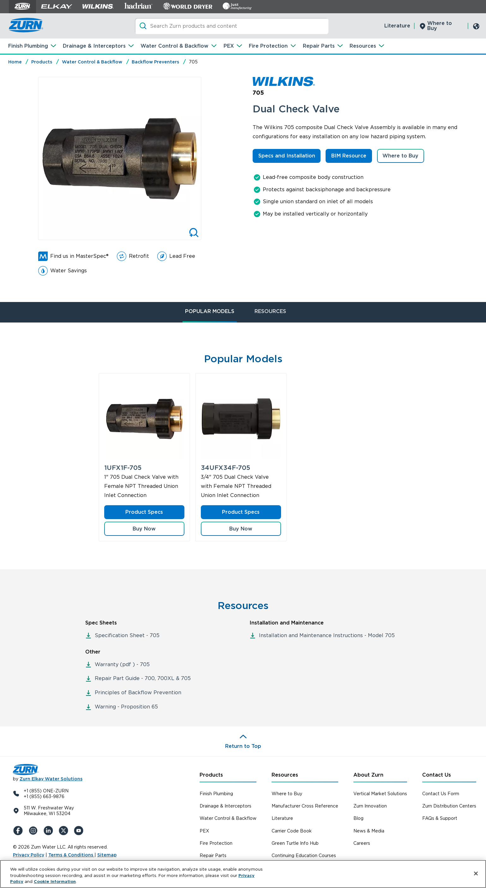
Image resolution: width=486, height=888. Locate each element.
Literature (397, 26)
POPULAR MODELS (209, 311)
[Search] (232, 26)
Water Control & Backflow (174, 46)
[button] (144, 529)
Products (41, 61)
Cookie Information (55, 881)
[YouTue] (80, 830)
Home (15, 61)
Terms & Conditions (71, 854)
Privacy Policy (28, 854)
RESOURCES (270, 311)
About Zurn (368, 775)
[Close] (476, 873)
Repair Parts (319, 46)
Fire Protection (268, 46)
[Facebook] (19, 830)
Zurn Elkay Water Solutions (51, 778)
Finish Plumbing (28, 46)
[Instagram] (34, 830)
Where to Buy (439, 25)
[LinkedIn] (49, 830)
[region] (243, 874)
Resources (363, 46)
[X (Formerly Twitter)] (64, 830)
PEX (229, 46)
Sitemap (107, 854)
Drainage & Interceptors (94, 46)
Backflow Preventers (155, 61)
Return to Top (243, 746)
